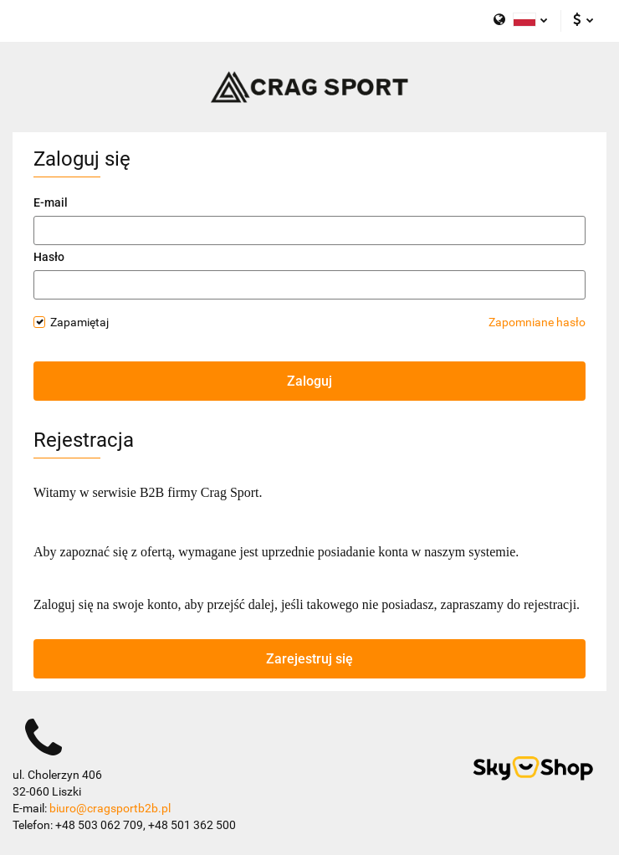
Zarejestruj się (309, 659)
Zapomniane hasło (537, 322)
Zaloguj (309, 381)
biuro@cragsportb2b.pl (110, 808)
